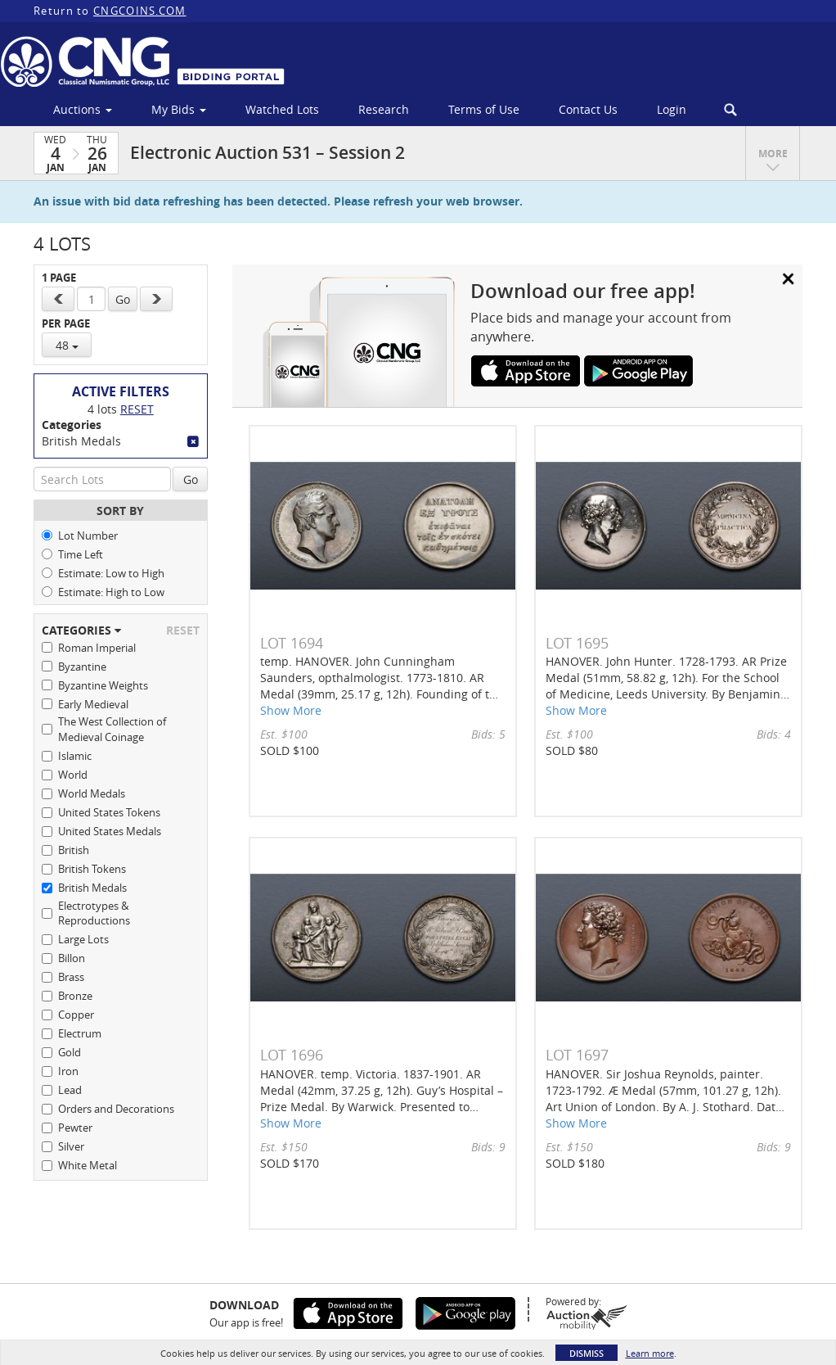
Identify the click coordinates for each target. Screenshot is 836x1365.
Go (122, 299)
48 (67, 345)
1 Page (59, 278)
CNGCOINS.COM (140, 10)
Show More (290, 710)
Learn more (650, 1353)
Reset (137, 409)
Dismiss (586, 1353)
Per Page (66, 324)
